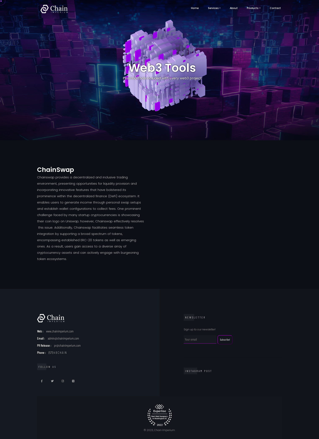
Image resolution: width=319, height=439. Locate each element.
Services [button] (213, 8)
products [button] (252, 8)
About (234, 8)
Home (195, 8)
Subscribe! (225, 339)
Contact (275, 8)
